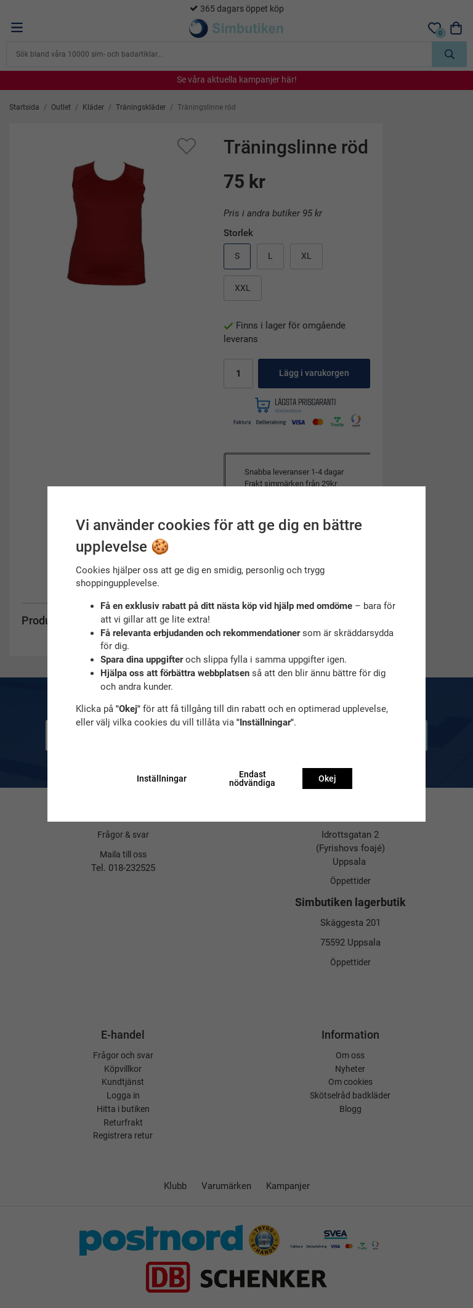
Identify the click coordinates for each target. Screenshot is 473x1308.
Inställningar (162, 778)
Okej (327, 778)
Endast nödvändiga (252, 778)
